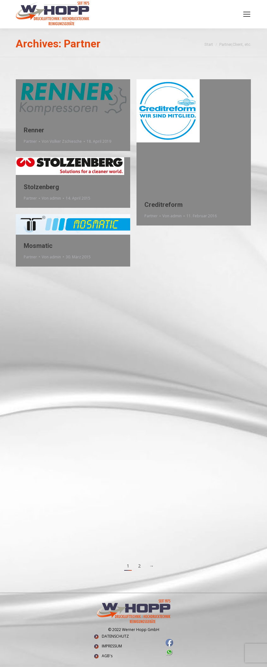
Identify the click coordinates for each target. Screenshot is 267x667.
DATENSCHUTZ (115, 636)
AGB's (107, 655)
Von (62, 141)
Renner (34, 130)
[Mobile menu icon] (246, 14)
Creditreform (163, 204)
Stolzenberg (41, 187)
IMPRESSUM (112, 646)
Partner (30, 141)
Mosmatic (38, 245)
